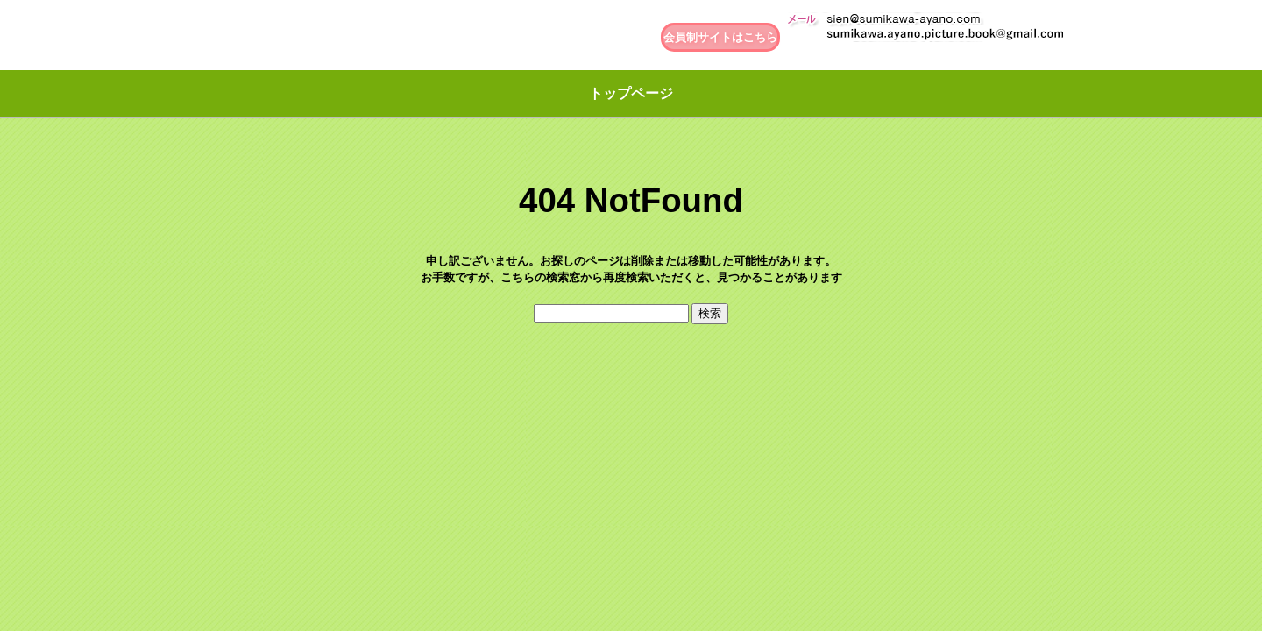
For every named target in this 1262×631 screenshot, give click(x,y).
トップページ (631, 93)
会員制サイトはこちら (720, 37)
